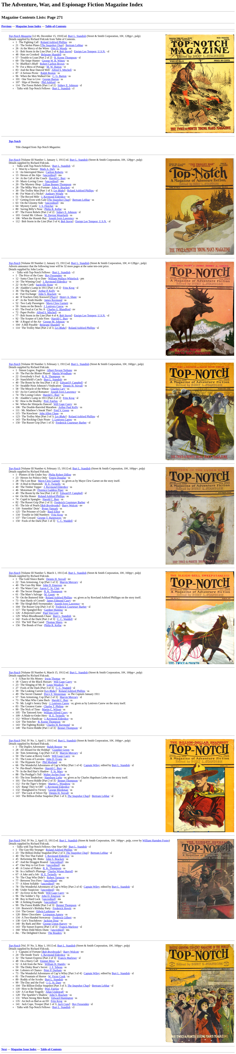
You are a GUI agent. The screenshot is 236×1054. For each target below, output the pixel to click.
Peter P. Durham (53, 970)
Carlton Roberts (54, 172)
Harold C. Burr (57, 178)
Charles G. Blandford (58, 309)
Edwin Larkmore (45, 911)
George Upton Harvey (55, 923)
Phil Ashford (48, 82)
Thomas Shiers (54, 622)
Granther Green (60, 749)
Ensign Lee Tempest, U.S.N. (89, 51)
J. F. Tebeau (55, 967)
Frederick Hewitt (62, 908)
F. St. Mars (57, 771)
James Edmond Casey (59, 600)
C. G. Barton (59, 76)
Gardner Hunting (53, 609)
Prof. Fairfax (51, 401)
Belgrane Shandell (51, 54)
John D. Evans (54, 759)
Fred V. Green (61, 410)
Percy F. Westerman (55, 694)
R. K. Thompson (51, 376)
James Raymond (53, 300)
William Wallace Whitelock (63, 278)
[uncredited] (49, 175)
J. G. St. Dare (53, 982)
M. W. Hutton (54, 66)
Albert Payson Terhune (59, 370)
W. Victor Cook (56, 976)
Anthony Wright (54, 193)
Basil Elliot (54, 511)
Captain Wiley (92, 765)
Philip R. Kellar (53, 209)
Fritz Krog (68, 287)
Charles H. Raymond (58, 724)
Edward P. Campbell (71, 382)
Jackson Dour (51, 920)
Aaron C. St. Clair (49, 588)
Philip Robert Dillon (60, 474)
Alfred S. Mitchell (62, 69)
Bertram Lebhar (74, 45)
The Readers (55, 932)
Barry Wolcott (70, 505)
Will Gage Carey (62, 404)
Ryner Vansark (50, 508)
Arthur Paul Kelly (68, 407)
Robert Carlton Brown (52, 63)
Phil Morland (50, 762)
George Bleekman (58, 789)
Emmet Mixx (47, 961)
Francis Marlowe (68, 926)
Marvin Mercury (69, 582)
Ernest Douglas (57, 477)
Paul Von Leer (51, 612)
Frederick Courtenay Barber (71, 422)
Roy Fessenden (53, 275)
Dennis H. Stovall (73, 385)
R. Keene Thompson (65, 57)
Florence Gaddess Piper (51, 490)
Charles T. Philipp (53, 706)
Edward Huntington (62, 997)
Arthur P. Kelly (46, 290)
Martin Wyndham (62, 373)
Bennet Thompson (68, 727)
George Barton (51, 79)
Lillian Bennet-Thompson (57, 184)
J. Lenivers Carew (54, 306)
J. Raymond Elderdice (53, 196)
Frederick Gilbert (61, 917)
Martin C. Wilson (51, 709)
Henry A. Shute (68, 297)
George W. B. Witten (53, 60)
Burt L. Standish (77, 36)
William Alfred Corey (56, 712)
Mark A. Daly (47, 169)
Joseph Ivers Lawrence (61, 218)
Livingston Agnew (53, 914)
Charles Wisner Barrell (60, 871)
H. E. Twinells (52, 483)
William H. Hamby (55, 964)
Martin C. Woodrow (59, 783)
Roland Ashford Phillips (53, 42)
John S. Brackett (61, 187)
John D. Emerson (52, 585)
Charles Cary (58, 388)
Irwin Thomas (52, 678)
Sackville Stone (44, 284)
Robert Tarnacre (56, 877)
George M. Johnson (54, 321)
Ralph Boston (48, 73)
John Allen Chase (49, 413)
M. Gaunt (49, 594)
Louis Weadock (55, 684)
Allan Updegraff (55, 991)
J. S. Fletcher (46, 206)
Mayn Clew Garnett (57, 303)
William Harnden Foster (155, 840)
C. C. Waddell (64, 520)
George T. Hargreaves (49, 517)
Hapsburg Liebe (53, 777)
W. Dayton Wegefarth (56, 215)
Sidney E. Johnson (68, 85)
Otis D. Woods (59, 48)
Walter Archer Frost (54, 774)
